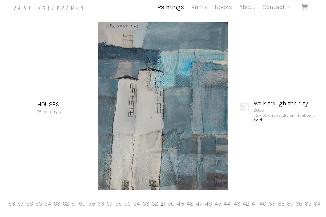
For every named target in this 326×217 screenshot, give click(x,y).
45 (217, 203)
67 (20, 203)
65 (38, 203)
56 (118, 203)
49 (180, 203)
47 (199, 203)
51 (162, 203)
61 (74, 203)
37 (290, 203)
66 (29, 203)
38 (281, 203)
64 (47, 203)
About (247, 7)
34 (317, 203)
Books (223, 7)
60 (82, 203)
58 (100, 203)
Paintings (171, 7)
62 (66, 203)
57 (109, 203)
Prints (199, 7)
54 (136, 203)
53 (146, 203)
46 (208, 203)
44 (227, 203)
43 (236, 203)
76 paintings (49, 107)
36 (299, 203)
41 (254, 203)
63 (57, 203)
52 (155, 203)
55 (127, 203)
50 (171, 203)
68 (11, 203)
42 (246, 203)
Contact (274, 7)
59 (91, 203)
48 (190, 203)
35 (308, 203)
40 (262, 203)
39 (272, 203)
